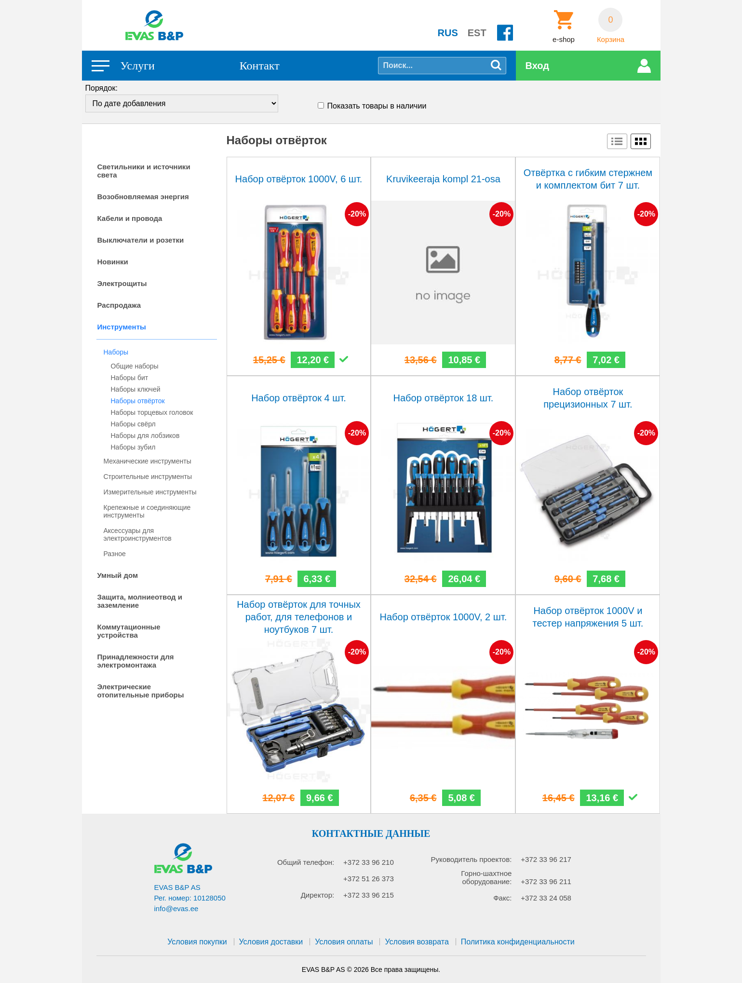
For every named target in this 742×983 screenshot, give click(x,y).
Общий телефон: (305, 862)
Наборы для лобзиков (145, 435)
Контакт (260, 65)
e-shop (564, 39)
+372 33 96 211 (546, 881)
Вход (537, 65)
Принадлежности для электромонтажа (135, 661)
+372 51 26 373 (368, 878)
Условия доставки (271, 941)
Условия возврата (416, 941)
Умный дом (117, 575)
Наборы (116, 352)
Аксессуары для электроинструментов (138, 534)
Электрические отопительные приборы (140, 691)
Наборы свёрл (133, 424)
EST (477, 32)
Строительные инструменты (148, 476)
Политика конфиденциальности (518, 941)
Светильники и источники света (143, 171)
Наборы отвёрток (138, 401)
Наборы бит (129, 378)
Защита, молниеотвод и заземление (140, 601)
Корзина (610, 39)
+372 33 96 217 (546, 859)
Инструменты (121, 327)
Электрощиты (122, 283)
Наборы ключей (136, 389)
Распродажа (119, 305)
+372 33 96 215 (368, 895)
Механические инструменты (147, 461)
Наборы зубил (133, 447)
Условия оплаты (344, 941)
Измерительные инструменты (150, 492)
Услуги (138, 65)
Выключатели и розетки (140, 240)
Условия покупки (197, 941)
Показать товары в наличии (377, 106)
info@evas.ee (176, 908)
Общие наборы (135, 366)
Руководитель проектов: (471, 859)
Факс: (502, 898)
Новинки (112, 262)
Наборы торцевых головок (152, 412)
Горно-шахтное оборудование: (486, 877)
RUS (448, 32)
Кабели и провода (129, 218)
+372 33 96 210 (368, 862)
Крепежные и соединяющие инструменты (147, 511)
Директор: (318, 895)
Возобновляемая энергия (143, 196)
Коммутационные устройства (129, 631)
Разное (115, 554)
